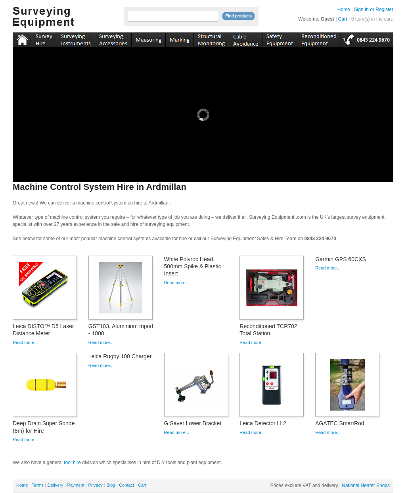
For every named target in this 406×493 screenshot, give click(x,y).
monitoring (211, 38)
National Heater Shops (366, 485)
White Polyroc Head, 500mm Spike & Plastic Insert (192, 266)
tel (367, 38)
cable (245, 38)
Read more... (25, 342)
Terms (38, 485)
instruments (44, 38)
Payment (75, 485)
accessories (113, 38)
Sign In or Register (373, 9)
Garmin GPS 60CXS (340, 259)
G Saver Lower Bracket (193, 423)
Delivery (55, 485)
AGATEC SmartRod (339, 423)
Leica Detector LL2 (262, 423)
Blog (110, 485)
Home (343, 9)
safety (279, 38)
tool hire (72, 462)
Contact (126, 485)
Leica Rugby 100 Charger (120, 356)
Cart (342, 19)
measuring (148, 38)
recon (319, 38)
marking (179, 38)
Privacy (95, 485)
